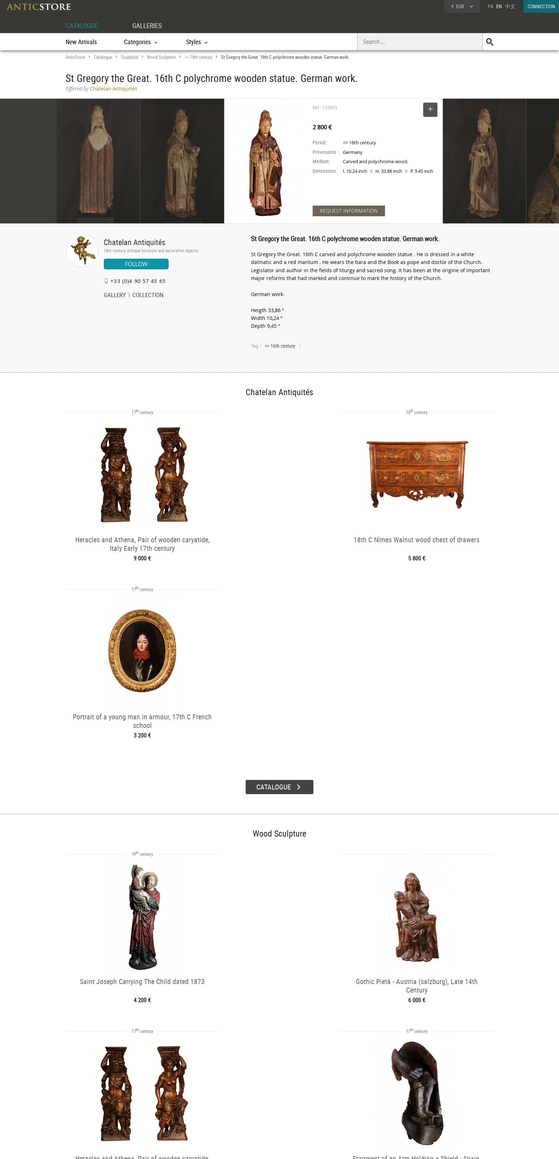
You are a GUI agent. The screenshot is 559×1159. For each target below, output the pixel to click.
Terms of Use (243, 1146)
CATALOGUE (83, 25)
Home (425, 1095)
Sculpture (129, 57)
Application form (95, 1109)
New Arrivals (81, 41)
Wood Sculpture (161, 57)
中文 (510, 6)
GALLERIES (150, 25)
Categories (170, 1093)
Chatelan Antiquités (134, 242)
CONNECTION (541, 6)
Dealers (254, 1093)
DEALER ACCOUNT (92, 1083)
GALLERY (115, 296)
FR (490, 6)
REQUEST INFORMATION (349, 210)
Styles (166, 1102)
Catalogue (103, 57)
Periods (168, 1111)
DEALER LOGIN (104, 1097)
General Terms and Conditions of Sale (294, 1146)
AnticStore (75, 57)
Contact (427, 1103)
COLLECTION (148, 296)
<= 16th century (198, 57)
